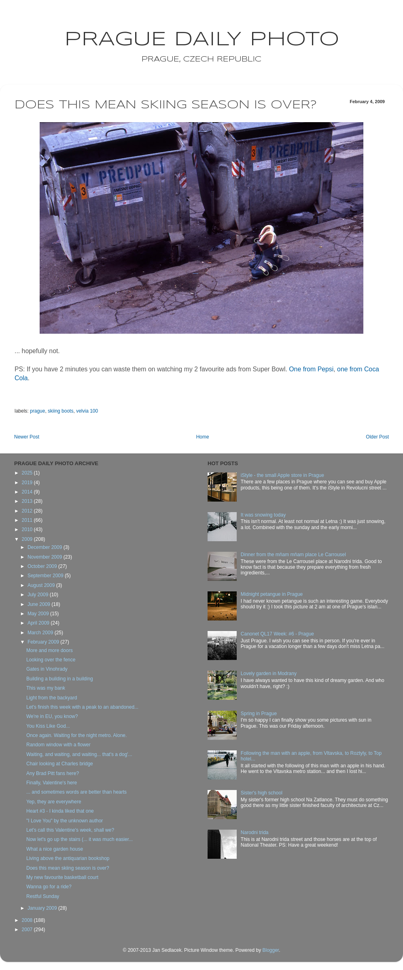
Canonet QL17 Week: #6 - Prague (277, 634)
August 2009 (42, 585)
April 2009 (39, 623)
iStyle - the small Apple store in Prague (282, 475)
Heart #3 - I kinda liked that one (60, 811)
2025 (28, 473)
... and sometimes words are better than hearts (76, 792)
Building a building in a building (59, 679)
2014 (28, 492)
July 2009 (39, 594)
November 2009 (46, 557)
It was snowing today (263, 515)
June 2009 (39, 604)
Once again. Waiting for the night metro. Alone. (76, 735)
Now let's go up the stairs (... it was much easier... (79, 839)
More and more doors (49, 650)
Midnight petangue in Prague (272, 594)
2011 (28, 520)
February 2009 (44, 642)
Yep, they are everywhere (53, 802)
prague (37, 411)
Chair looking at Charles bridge (59, 764)
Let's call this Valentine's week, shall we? (70, 830)
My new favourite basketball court (62, 877)
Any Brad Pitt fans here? (52, 773)
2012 (28, 511)
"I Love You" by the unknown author (64, 821)
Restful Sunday (42, 896)
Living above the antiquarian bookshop (68, 858)
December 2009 (46, 547)
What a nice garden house (54, 849)
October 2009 (43, 566)
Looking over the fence (50, 660)
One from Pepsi (311, 369)
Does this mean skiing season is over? (67, 868)
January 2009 (43, 908)
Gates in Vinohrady (47, 669)
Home (202, 437)
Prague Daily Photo (201, 39)
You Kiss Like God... (48, 726)
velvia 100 (87, 411)
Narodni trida (255, 832)
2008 (28, 920)
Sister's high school (261, 793)
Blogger (270, 950)
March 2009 (41, 632)
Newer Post (26, 437)
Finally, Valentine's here (51, 783)
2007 (28, 929)
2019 (28, 482)
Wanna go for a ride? (49, 887)
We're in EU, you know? (52, 716)
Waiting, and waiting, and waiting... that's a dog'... (79, 754)
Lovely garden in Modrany (269, 673)
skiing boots (60, 411)
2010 (28, 529)
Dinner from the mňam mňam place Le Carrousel (293, 554)
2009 (28, 539)
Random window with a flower (58, 745)
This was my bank (45, 688)
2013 (28, 501)
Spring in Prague (259, 713)
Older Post (377, 437)
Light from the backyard (51, 698)
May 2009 (39, 613)
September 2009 (46, 575)
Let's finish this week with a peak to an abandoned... (82, 707)
